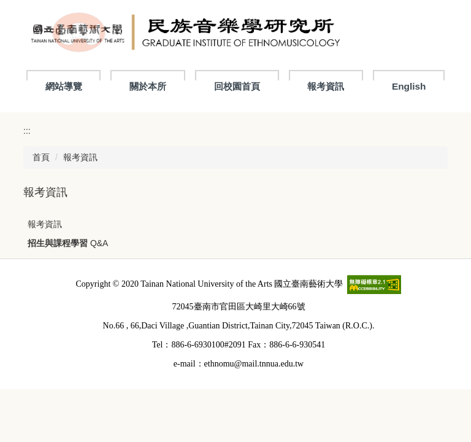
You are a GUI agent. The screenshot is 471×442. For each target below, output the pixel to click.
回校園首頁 (237, 86)
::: (27, 131)
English (409, 86)
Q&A (99, 243)
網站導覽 (63, 86)
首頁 (41, 157)
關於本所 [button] (147, 86)
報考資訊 (325, 86)
